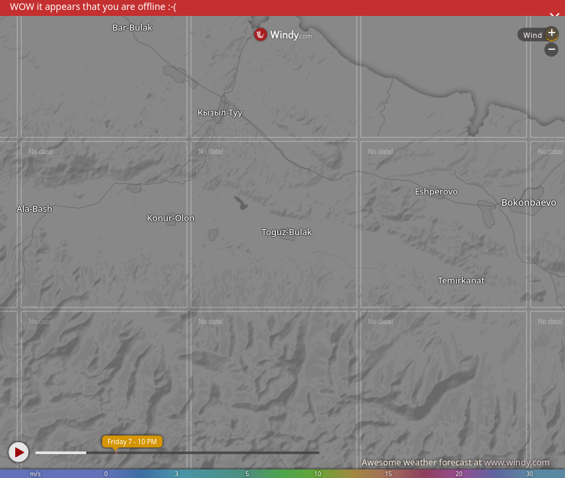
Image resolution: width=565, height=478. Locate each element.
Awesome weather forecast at (455, 462)
